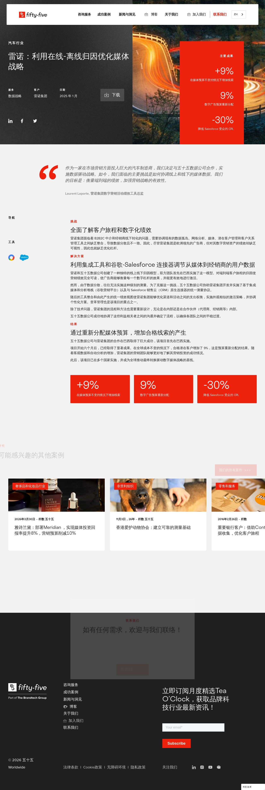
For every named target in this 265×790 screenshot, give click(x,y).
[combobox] (239, 14)
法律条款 (70, 767)
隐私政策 (138, 767)
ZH (235, 14)
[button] (84, 14)
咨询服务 (70, 685)
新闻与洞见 (127, 14)
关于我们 (171, 14)
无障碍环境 (116, 767)
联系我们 (219, 14)
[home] (33, 14)
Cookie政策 (92, 767)
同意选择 (247, 787)
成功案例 (104, 14)
